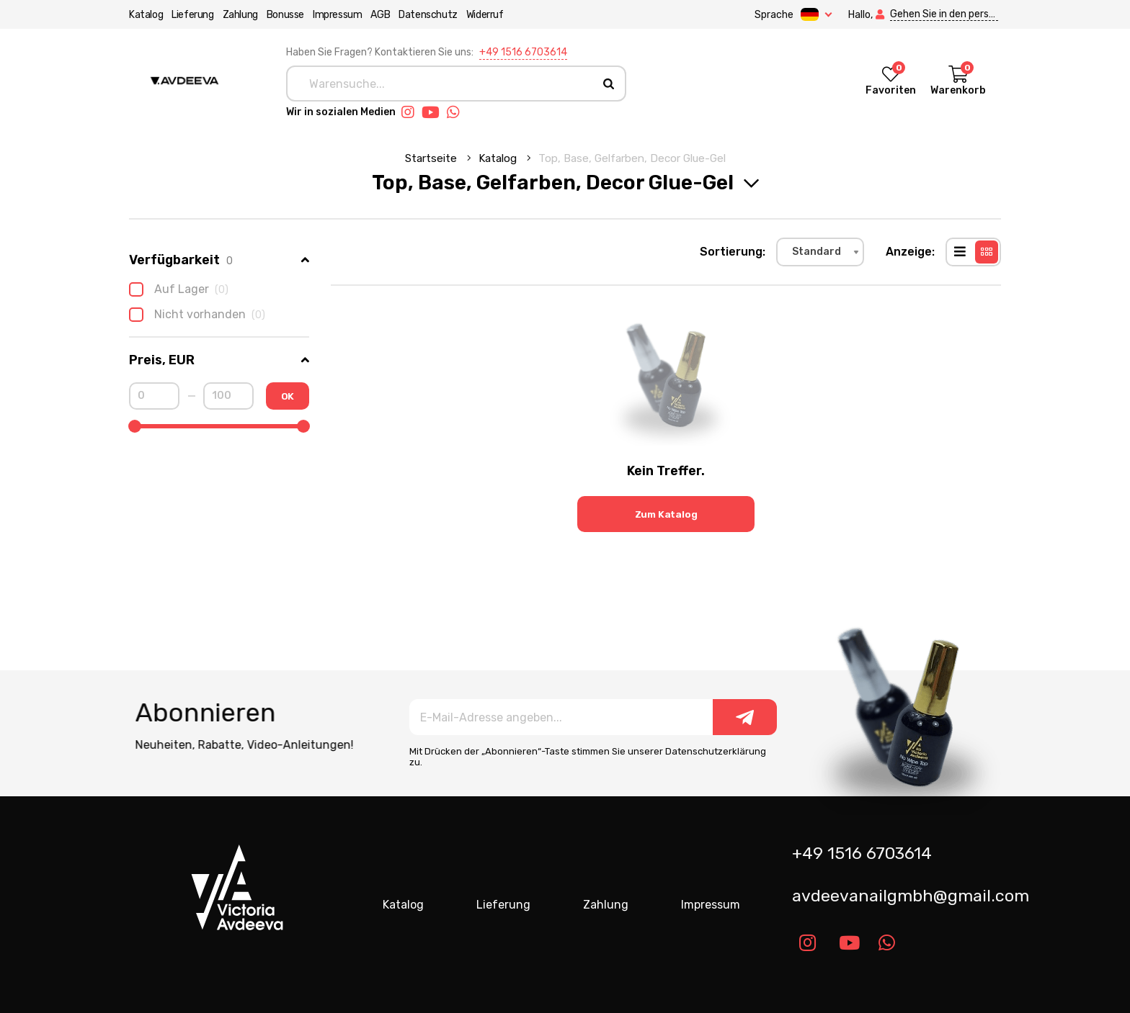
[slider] (134, 426)
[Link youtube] (434, 112)
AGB (380, 15)
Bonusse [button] (285, 15)
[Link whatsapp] (457, 112)
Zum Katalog (666, 514)
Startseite (432, 158)
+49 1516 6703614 (523, 52)
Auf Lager (178, 289)
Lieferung (192, 15)
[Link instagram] (411, 112)
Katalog (146, 15)
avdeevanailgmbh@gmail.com (902, 896)
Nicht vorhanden (197, 314)
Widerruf (485, 15)
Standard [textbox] (816, 252)
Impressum (337, 15)
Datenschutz (428, 15)
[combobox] (820, 252)
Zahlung (240, 15)
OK (288, 396)
